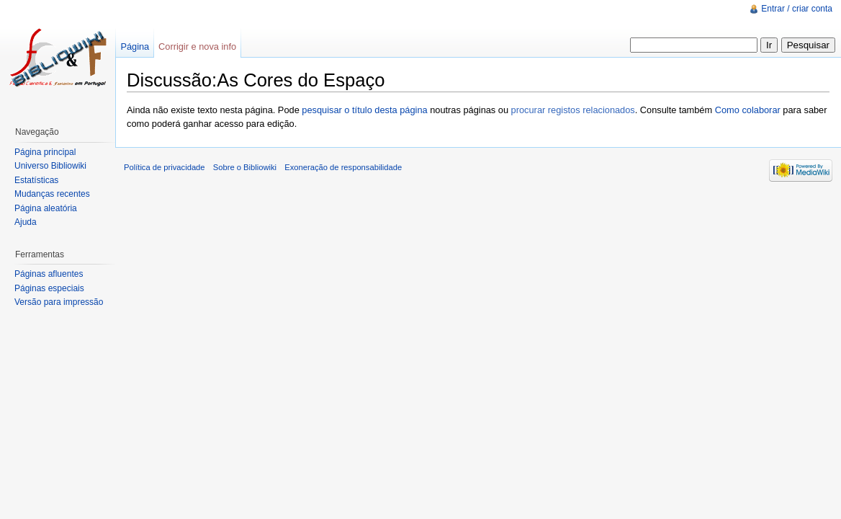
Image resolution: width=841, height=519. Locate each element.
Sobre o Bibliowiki (244, 167)
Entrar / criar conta (796, 9)
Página (134, 46)
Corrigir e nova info (197, 46)
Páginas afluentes (48, 274)
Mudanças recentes (52, 194)
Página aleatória (45, 208)
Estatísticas (36, 180)
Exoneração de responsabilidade (343, 167)
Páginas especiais (49, 288)
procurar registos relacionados (573, 110)
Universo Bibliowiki (50, 166)
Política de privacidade (164, 167)
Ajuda (25, 222)
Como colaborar (748, 110)
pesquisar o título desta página (364, 110)
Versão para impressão (58, 302)
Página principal (45, 152)
